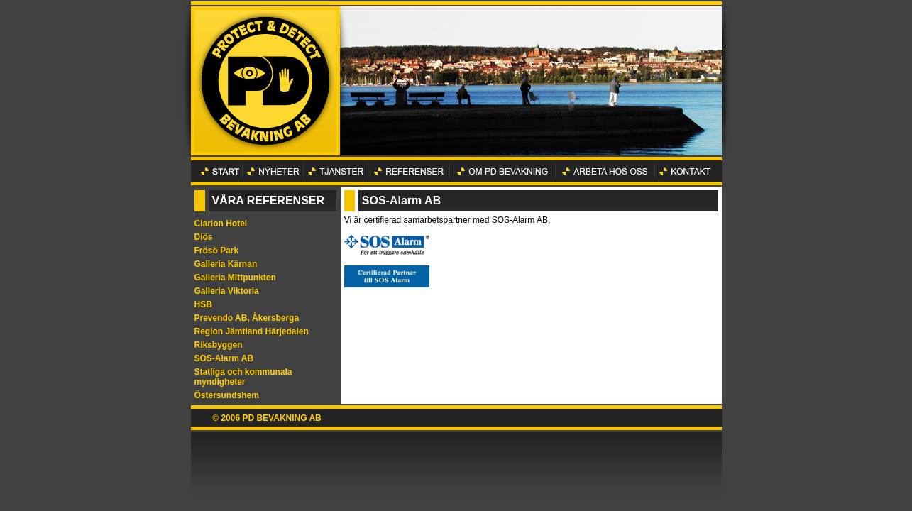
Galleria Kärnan (226, 264)
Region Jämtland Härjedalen (251, 331)
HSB (203, 304)
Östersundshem (226, 395)
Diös (203, 237)
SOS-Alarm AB (224, 358)
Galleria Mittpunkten (235, 277)
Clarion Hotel (221, 224)
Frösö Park (216, 251)
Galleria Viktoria (226, 291)
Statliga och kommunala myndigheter (243, 377)
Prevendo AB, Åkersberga (247, 318)
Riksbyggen (218, 345)
